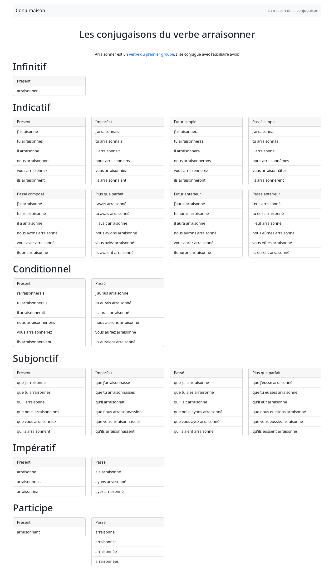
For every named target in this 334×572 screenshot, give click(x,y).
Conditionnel (42, 268)
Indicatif (31, 107)
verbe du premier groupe (151, 54)
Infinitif (29, 66)
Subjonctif (36, 358)
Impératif (34, 447)
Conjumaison (30, 10)
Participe (33, 507)
